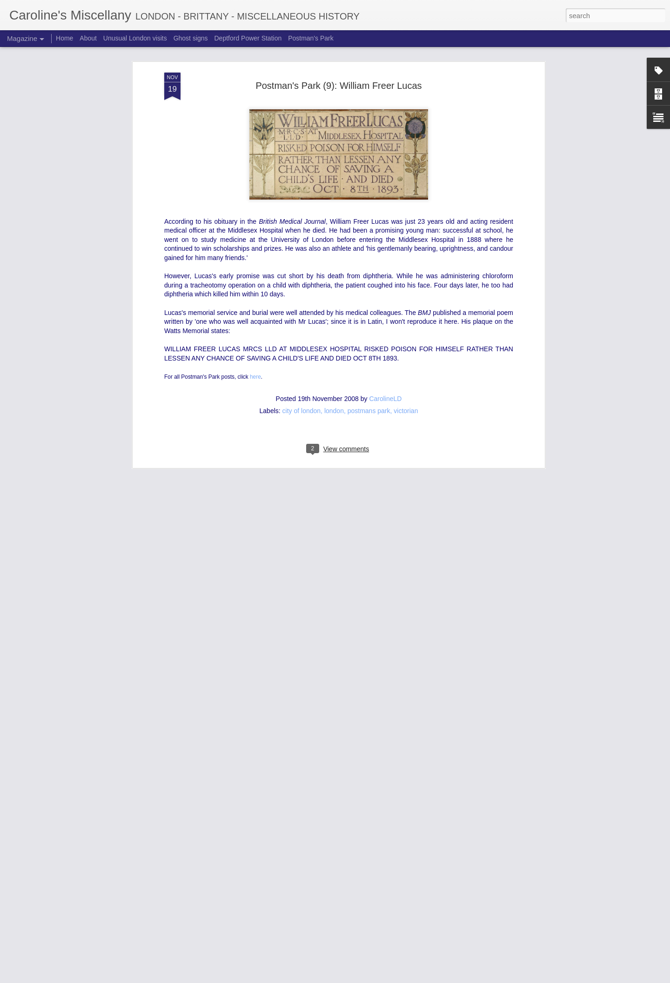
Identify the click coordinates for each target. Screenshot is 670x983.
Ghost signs (191, 38)
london (334, 285)
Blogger (399, 978)
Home (64, 38)
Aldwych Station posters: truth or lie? (301, 867)
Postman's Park (311, 38)
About (88, 38)
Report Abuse (426, 978)
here (255, 251)
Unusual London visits (135, 38)
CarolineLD (385, 273)
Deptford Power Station (247, 38)
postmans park (369, 285)
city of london (301, 285)
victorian (406, 285)
